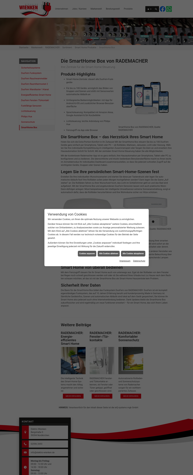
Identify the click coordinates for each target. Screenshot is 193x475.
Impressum (125, 246)
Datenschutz (139, 246)
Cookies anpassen (87, 239)
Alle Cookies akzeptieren (133, 239)
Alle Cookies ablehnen (108, 239)
